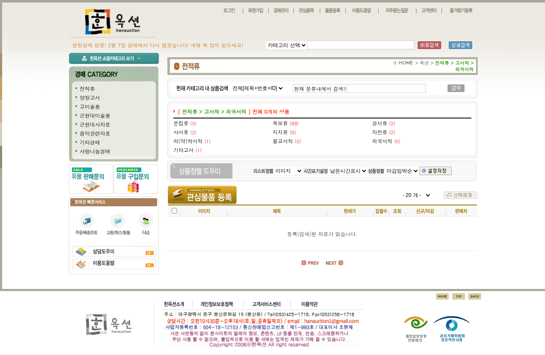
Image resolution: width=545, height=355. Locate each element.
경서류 (379, 123)
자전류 (379, 132)
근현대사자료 (95, 124)
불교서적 (282, 140)
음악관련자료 (95, 133)
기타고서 (183, 149)
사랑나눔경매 (95, 151)
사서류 (181, 132)
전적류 (87, 88)
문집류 (181, 123)
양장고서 (90, 97)
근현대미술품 (95, 115)
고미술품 (90, 106)
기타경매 (90, 142)
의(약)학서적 (188, 140)
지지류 (280, 132)
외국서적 (382, 140)
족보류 (280, 123)
